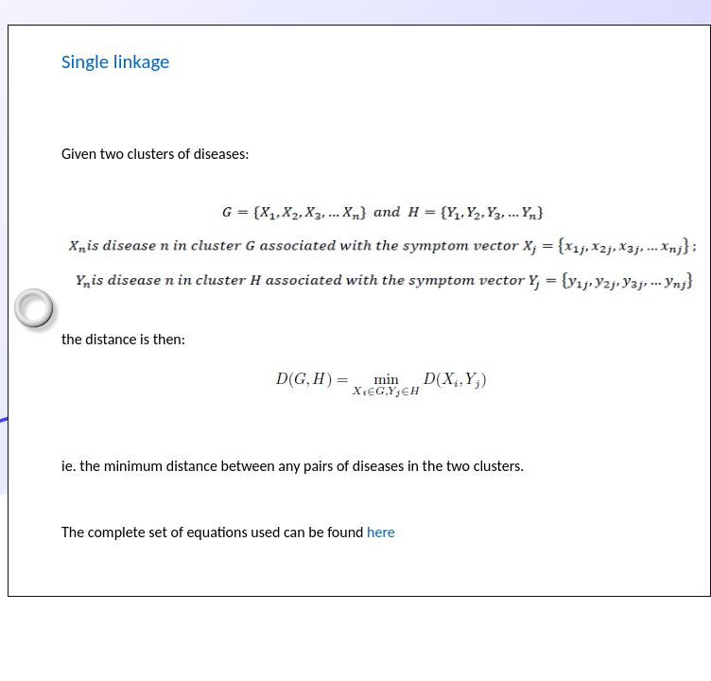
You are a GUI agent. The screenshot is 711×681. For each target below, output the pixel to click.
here (381, 532)
